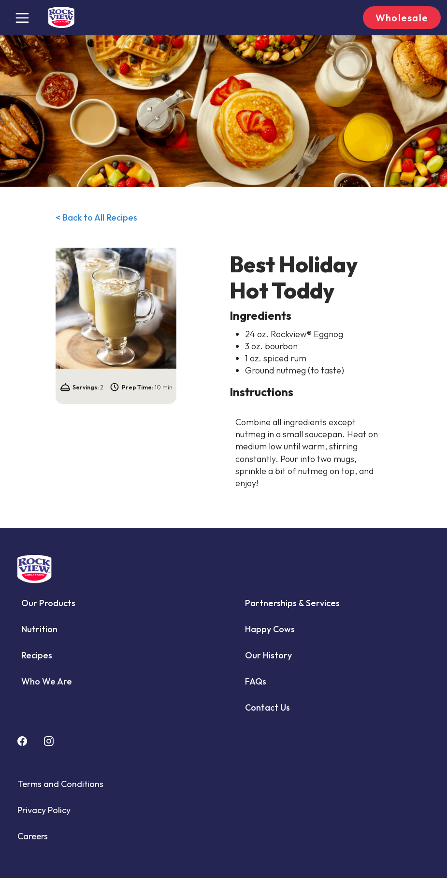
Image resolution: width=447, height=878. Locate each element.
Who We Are (46, 681)
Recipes (36, 655)
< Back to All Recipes (96, 217)
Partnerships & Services (292, 603)
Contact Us (267, 707)
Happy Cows (270, 629)
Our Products (48, 603)
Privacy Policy (44, 810)
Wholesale (401, 18)
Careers (32, 836)
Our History (268, 655)
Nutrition (39, 629)
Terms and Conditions (60, 783)
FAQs (255, 681)
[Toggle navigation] (22, 17)
